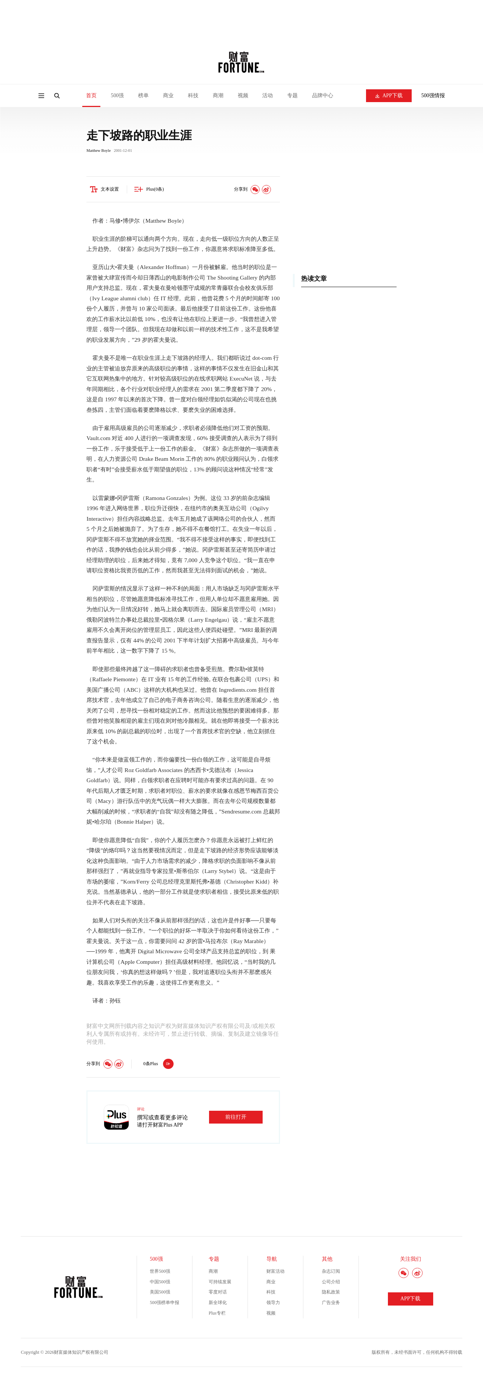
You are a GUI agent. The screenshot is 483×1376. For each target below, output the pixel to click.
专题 (292, 95)
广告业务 (331, 1303)
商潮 (218, 95)
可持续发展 (220, 1283)
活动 (267, 95)
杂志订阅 (331, 1272)
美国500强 (160, 1293)
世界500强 (160, 1272)
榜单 (143, 95)
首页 (91, 95)
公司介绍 (331, 1283)
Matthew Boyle (98, 152)
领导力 (273, 1303)
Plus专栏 (217, 1314)
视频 (243, 95)
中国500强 (160, 1283)
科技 (193, 95)
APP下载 (389, 95)
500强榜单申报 (164, 1303)
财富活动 (275, 1272)
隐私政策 (331, 1293)
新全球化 (218, 1303)
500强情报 (433, 95)
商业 (168, 95)
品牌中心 (322, 95)
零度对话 (218, 1293)
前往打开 (235, 1118)
